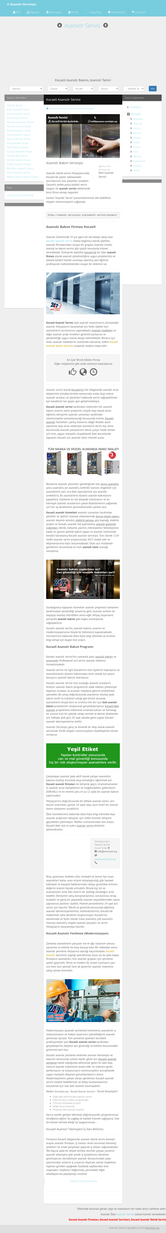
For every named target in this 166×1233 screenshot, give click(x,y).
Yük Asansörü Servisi (17, 117)
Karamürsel (139, 161)
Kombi (73, 12)
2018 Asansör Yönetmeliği (20, 195)
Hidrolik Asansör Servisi (19, 160)
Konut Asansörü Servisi (18, 113)
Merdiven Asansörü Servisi (20, 168)
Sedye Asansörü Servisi (18, 138)
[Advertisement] (83, 53)
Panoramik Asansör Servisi (20, 122)
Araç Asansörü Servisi (18, 143)
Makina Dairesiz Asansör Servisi (23, 176)
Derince (137, 133)
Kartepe (137, 165)
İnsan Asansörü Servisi (18, 109)
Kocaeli (136, 114)
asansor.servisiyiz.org (105, 859)
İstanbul (135, 107)
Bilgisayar (33, 12)
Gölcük (136, 147)
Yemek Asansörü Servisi (19, 130)
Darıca (136, 128)
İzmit (135, 151)
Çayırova (137, 123)
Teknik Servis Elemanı (83, 1181)
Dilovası (137, 137)
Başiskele (138, 118)
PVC (16, 12)
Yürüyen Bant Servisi (17, 155)
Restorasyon (54, 12)
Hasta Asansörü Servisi (18, 172)
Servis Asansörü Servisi (18, 134)
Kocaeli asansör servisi (59, 241)
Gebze (136, 142)
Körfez (136, 170)
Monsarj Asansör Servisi (19, 126)
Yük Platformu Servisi (17, 147)
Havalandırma (116, 12)
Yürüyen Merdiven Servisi (20, 151)
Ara (153, 88)
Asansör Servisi (82, 25)
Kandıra (137, 156)
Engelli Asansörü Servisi (19, 164)
